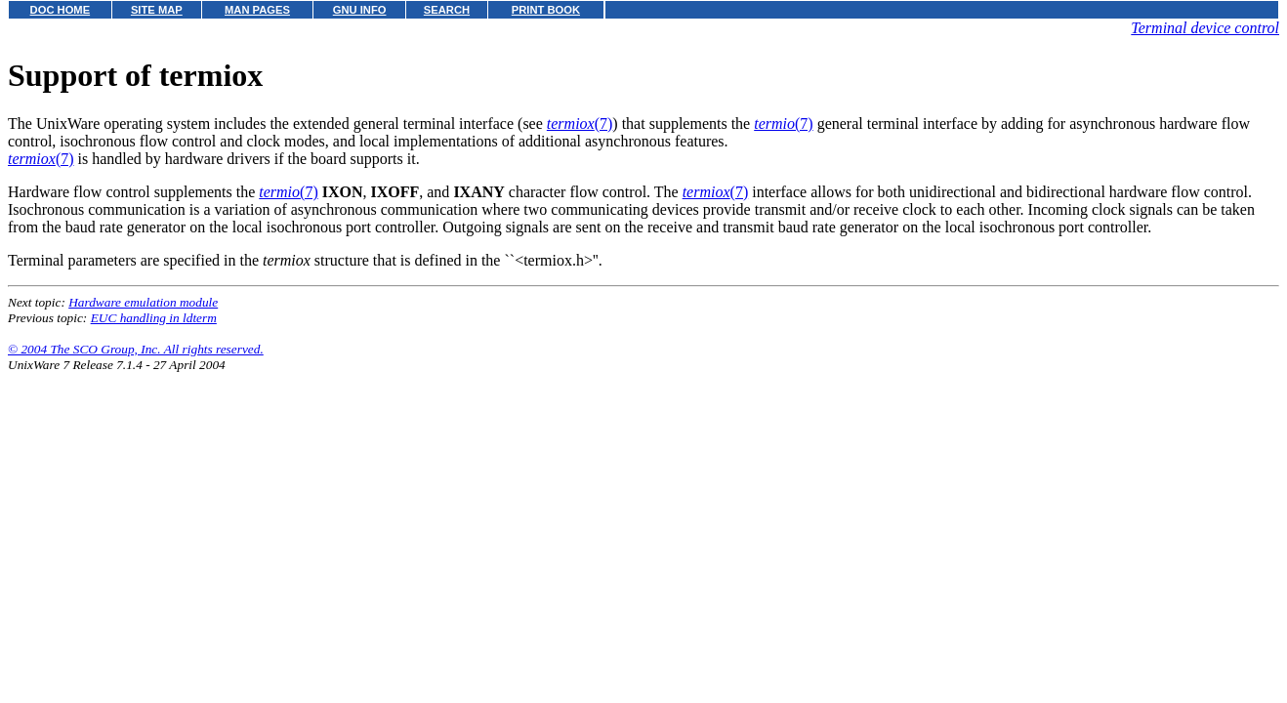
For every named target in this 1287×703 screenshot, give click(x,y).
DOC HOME (60, 10)
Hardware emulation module (143, 302)
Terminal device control (1205, 28)
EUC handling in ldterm (154, 317)
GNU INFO (360, 10)
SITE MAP (157, 10)
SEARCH (447, 10)
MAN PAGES (257, 10)
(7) (580, 123)
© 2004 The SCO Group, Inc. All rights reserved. (136, 349)
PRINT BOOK (546, 10)
